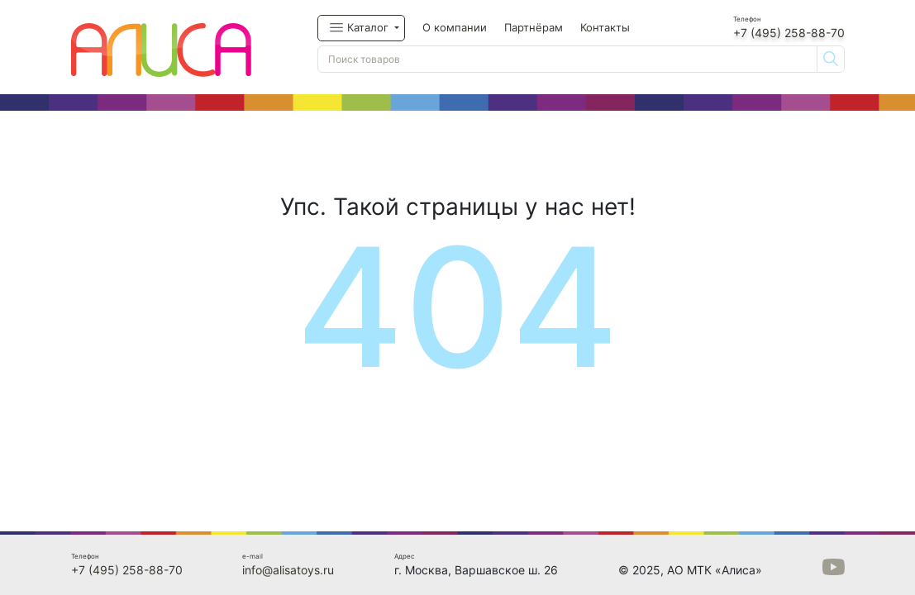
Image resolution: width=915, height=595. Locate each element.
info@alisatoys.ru (288, 570)
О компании (454, 27)
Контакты (605, 27)
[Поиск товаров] (567, 59)
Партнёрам (533, 27)
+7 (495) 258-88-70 (789, 33)
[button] (361, 28)
